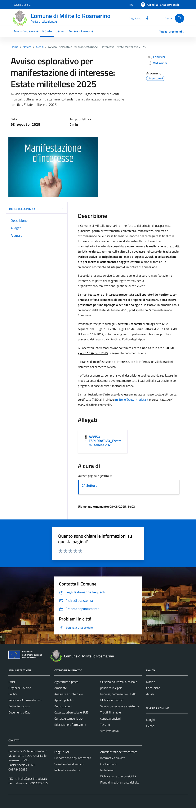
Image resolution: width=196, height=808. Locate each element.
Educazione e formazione (70, 724)
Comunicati (153, 688)
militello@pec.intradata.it (131, 399)
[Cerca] (179, 18)
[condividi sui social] (156, 57)
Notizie (150, 681)
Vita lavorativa (109, 730)
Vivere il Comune (81, 31)
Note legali (107, 770)
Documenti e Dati (19, 712)
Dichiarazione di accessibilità (118, 776)
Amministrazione (26, 31)
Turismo (105, 724)
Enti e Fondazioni (19, 706)
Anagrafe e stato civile (68, 694)
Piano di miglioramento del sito (119, 782)
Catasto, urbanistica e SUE (71, 712)
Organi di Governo (19, 688)
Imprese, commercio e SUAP (118, 694)
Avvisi (150, 694)
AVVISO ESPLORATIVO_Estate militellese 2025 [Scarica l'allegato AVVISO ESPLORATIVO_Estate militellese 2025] (105, 441)
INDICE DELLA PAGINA (36, 209)
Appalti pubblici (64, 700)
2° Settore (89, 485)
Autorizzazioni (63, 706)
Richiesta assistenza (67, 770)
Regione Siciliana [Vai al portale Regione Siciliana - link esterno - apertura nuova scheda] (21, 4)
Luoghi (150, 719)
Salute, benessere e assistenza (119, 706)
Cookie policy (108, 764)
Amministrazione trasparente (118, 751)
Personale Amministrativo (24, 700)
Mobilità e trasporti (112, 700)
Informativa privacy (112, 758)
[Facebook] (145, 18)
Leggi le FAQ (62, 751)
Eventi (150, 725)
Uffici (11, 681)
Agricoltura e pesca (66, 681)
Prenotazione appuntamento (72, 758)
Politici (12, 694)
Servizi (60, 31)
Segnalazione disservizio (69, 764)
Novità (47, 31)
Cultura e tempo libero (68, 718)
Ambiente (60, 688)
